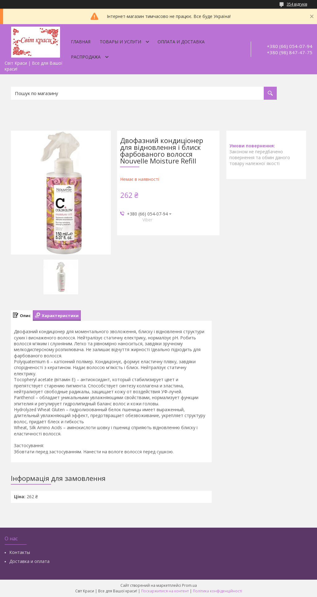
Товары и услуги (120, 42)
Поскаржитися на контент (165, 591)
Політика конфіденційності (217, 591)
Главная (80, 42)
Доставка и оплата (29, 561)
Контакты (19, 552)
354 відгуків (297, 4)
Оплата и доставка (181, 42)
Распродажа (86, 57)
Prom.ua (189, 585)
